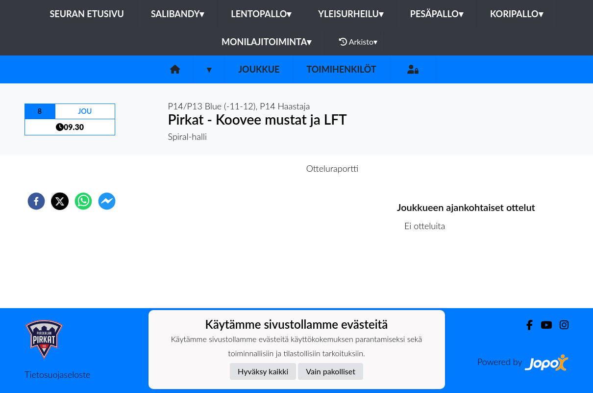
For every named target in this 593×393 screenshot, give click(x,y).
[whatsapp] (83, 201)
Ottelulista (428, 275)
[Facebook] (526, 325)
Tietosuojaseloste (57, 374)
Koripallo (516, 13)
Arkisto (358, 42)
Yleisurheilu (350, 13)
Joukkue (258, 69)
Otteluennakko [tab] (263, 168)
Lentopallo (261, 13)
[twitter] (60, 201)
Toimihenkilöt (341, 69)
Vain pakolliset (330, 371)
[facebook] (36, 201)
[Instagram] (560, 325)
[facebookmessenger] (107, 201)
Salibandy (177, 13)
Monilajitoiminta (266, 41)
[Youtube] (542, 325)
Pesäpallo (436, 13)
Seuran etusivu (86, 13)
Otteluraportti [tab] (332, 168)
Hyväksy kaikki (263, 371)
